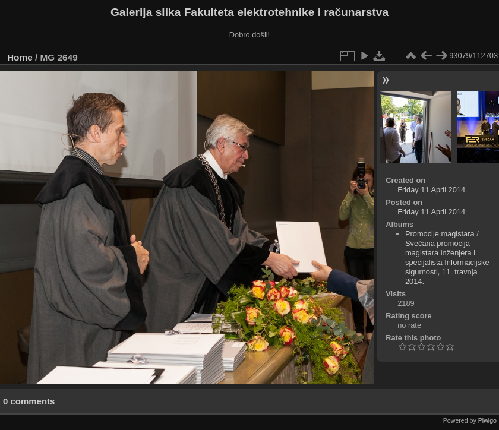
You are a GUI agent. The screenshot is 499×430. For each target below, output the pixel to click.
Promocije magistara (440, 233)
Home (20, 57)
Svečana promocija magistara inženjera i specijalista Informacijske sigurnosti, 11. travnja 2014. (447, 262)
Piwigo (487, 420)
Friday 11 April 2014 (431, 189)
